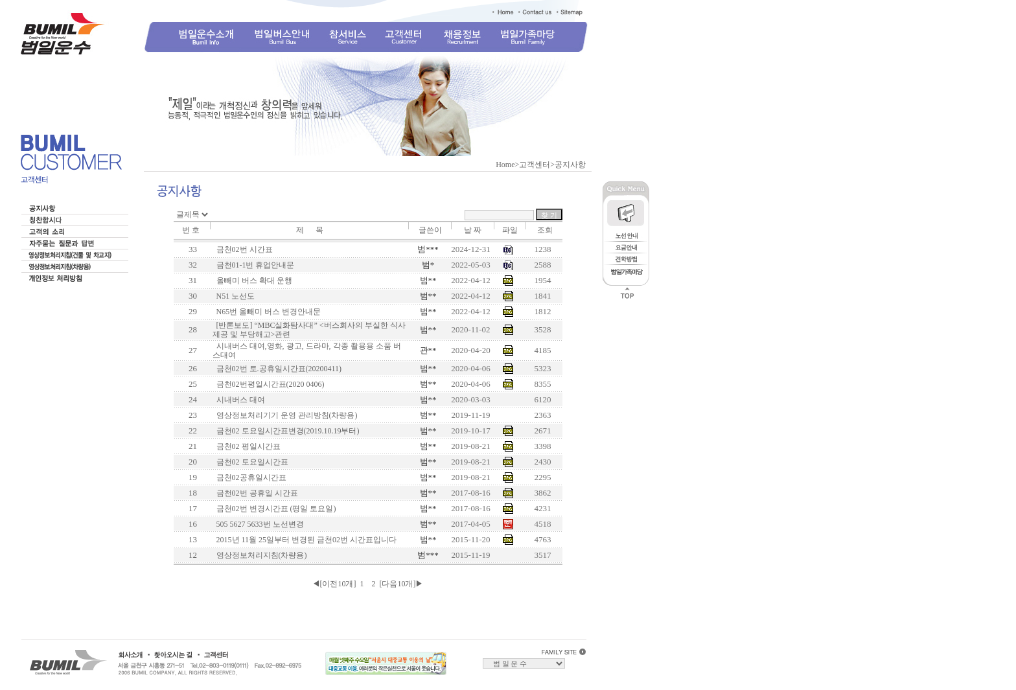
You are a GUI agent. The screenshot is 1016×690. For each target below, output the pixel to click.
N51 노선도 (234, 296)
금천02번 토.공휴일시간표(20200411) (277, 368)
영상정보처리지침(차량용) (260, 555)
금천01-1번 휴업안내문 (254, 265)
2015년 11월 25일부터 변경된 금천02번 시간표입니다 (305, 539)
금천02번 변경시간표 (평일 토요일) (274, 508)
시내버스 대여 (239, 399)
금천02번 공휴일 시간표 (255, 493)
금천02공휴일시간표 (249, 477)
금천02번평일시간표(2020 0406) (269, 384)
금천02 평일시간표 (247, 446)
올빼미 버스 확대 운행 (252, 280)
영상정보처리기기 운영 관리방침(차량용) (285, 415)
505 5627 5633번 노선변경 (258, 524)
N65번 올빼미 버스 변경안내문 (267, 311)
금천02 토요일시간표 (250, 461)
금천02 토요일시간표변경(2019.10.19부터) (286, 430)
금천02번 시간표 (243, 249)
